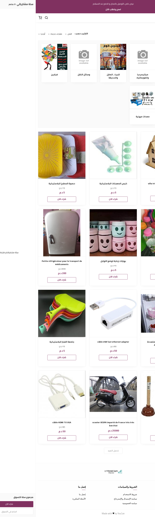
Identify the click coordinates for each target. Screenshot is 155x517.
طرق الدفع (148, 498)
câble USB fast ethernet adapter (77, 341)
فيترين (18, 74)
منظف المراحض (129, 422)
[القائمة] (150, 18)
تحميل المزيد (77, 451)
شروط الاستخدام (94, 494)
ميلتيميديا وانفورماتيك (107, 76)
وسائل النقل (48, 74)
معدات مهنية (107, 116)
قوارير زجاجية (128, 261)
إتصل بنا (46, 494)
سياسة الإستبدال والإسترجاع (89, 498)
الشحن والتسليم (146, 503)
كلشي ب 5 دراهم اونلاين (136, 118)
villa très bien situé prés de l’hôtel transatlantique (128, 185)
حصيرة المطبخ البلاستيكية (26, 183)
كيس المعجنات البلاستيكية (77, 183)
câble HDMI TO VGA (26, 422)
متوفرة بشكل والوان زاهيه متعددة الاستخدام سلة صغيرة (129, 343)
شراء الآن (129, 198)
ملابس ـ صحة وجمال (136, 74)
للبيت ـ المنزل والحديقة (77, 76)
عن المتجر (148, 494)
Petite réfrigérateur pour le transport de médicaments (26, 263)
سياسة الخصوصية (94, 503)
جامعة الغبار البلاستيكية (26, 341)
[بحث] (10, 18)
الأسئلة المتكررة (43, 498)
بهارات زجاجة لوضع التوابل (77, 261)
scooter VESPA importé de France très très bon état (77, 424)
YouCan (85, 513)
